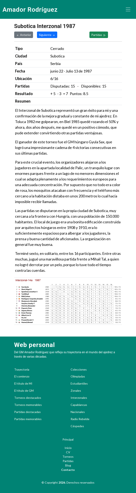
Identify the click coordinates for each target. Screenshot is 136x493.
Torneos (68, 456)
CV (68, 452)
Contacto (68, 469)
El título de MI (23, 383)
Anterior (23, 35)
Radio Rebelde (80, 419)
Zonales (76, 390)
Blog (68, 465)
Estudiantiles (79, 383)
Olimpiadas (78, 376)
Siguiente (47, 35)
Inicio (68, 448)
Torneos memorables (28, 404)
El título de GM (24, 390)
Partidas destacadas (27, 411)
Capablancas (79, 404)
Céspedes (77, 426)
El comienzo (21, 376)
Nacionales (78, 411)
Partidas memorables (28, 419)
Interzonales (79, 397)
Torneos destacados (27, 397)
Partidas (98, 35)
